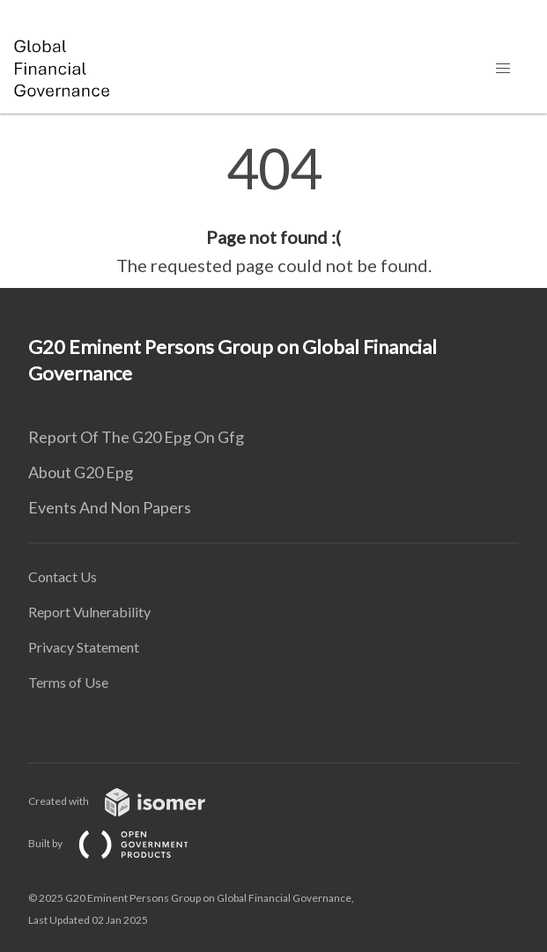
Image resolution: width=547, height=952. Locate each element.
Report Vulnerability (89, 611)
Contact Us (62, 576)
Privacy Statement (83, 646)
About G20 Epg (80, 472)
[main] (273, 209)
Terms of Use (68, 682)
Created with (130, 801)
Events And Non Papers (109, 507)
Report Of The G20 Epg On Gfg (136, 436)
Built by (122, 843)
